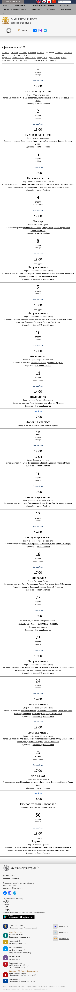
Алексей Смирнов (27, 273)
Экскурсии (64, 5)
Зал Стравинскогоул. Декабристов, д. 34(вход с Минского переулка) (20, 950)
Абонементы (20, 5)
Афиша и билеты (12, 1)
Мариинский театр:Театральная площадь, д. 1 (19, 935)
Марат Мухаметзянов (64, 184)
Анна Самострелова (28, 97)
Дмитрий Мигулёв (33, 670)
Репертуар (36, 9)
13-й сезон (25, 55)
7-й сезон (40, 53)
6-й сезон (32, 53)
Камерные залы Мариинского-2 (15, 958)
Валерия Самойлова (51, 322)
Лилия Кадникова (48, 463)
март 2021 (24, 60)
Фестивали (50, 9)
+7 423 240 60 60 (10, 885)
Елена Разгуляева (46, 584)
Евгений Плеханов (27, 184)
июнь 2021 (54, 60)
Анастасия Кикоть (43, 319)
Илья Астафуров (62, 850)
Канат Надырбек (40, 141)
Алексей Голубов (55, 362)
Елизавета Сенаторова (47, 710)
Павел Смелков (43, 465)
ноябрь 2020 (42, 58)
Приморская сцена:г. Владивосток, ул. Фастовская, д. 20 (20, 926)
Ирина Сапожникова (32, 227)
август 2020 (6, 58)
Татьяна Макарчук (50, 276)
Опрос (6, 904)
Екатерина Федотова (51, 670)
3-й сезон (5, 53)
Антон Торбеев (43, 103)
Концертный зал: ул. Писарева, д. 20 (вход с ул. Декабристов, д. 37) (19, 965)
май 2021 (45, 60)
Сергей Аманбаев (38, 230)
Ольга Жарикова (58, 319)
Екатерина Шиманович (32, 847)
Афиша (6, 5)
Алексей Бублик (34, 276)
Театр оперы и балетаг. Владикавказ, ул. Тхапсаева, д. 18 (22, 974)
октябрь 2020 (30, 58)
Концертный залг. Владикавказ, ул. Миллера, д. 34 (22, 981)
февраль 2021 (13, 60)
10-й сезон (68, 53)
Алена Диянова (42, 273)
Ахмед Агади (48, 847)
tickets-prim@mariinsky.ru (12, 888)
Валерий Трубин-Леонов (43, 279)
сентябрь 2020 (18, 58)
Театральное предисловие (14, 9)
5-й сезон (23, 53)
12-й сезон (16, 55)
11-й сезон (6, 55)
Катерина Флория (56, 141)
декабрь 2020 (54, 58)
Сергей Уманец (44, 97)
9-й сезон (59, 53)
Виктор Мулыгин (56, 403)
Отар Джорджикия (31, 463)
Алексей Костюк (62, 187)
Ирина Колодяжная (46, 187)
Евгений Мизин (30, 187)
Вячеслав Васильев (33, 322)
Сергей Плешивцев (15, 187)
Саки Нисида (26, 141)
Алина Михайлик (57, 273)
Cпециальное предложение (42, 5)
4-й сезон (14, 53)
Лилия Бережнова (59, 97)
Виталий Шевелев (43, 365)
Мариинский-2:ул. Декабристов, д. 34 (17, 942)
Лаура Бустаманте (21, 587)
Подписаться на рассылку (13, 898)
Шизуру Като (47, 227)
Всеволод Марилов (22, 713)
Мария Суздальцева (45, 184)
